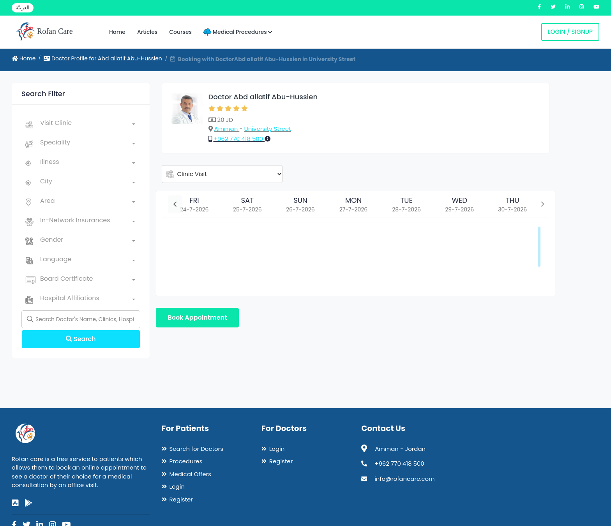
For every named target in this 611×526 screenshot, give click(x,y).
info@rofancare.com (404, 479)
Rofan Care (44, 32)
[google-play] (28, 503)
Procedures (186, 461)
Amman (227, 129)
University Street (267, 129)
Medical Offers (190, 474)
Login (177, 486)
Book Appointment (197, 317)
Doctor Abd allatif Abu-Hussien (263, 97)
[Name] (80, 319)
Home (117, 32)
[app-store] (15, 503)
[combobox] (87, 125)
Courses (180, 32)
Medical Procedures (237, 32)
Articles (147, 32)
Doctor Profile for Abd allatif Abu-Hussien (103, 58)
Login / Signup (570, 32)
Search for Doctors (196, 449)
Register (181, 499)
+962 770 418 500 (239, 139)
